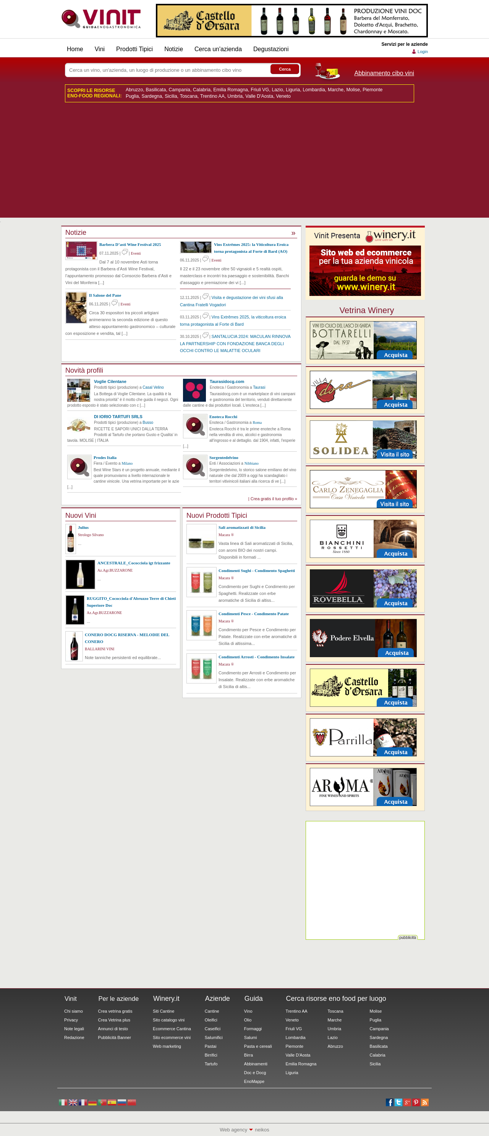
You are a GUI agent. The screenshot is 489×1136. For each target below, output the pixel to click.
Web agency (233, 1130)
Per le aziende (119, 998)
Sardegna (152, 96)
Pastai (211, 1046)
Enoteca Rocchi (223, 416)
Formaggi (253, 1028)
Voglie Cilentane (110, 381)
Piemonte (372, 89)
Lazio (277, 89)
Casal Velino (153, 387)
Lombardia (314, 89)
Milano (127, 463)
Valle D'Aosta (259, 96)
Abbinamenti (255, 1064)
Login (423, 51)
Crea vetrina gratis (115, 1011)
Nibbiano (251, 463)
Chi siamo (73, 1011)
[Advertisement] (244, 164)
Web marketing (167, 1046)
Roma (257, 422)
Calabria (201, 89)
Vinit (101, 19)
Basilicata (156, 89)
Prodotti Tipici (134, 49)
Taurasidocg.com (227, 381)
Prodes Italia (105, 457)
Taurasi (259, 387)
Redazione (74, 1037)
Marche (335, 89)
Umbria (235, 96)
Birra (248, 1055)
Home (75, 49)
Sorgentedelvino (223, 457)
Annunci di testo (113, 1028)
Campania (179, 89)
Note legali (74, 1028)
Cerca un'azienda (218, 49)
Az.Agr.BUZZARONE (115, 570)
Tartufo (211, 1064)
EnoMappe (254, 1081)
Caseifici (213, 1028)
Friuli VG (260, 89)
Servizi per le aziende (405, 44)
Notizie (173, 49)
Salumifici (214, 1037)
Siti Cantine (163, 1011)
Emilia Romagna (230, 89)
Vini (100, 49)
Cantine (212, 1011)
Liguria (293, 89)
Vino (248, 1011)
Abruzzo (134, 89)
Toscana (189, 96)
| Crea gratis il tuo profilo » (272, 498)
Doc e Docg (255, 1072)
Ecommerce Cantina (172, 1028)
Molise (353, 89)
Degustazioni (271, 49)
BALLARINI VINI (99, 649)
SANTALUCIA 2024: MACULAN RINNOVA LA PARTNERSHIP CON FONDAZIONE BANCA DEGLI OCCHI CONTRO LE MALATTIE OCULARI (235, 343)
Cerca (285, 69)
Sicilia (171, 96)
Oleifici (211, 1020)
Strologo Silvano (91, 535)
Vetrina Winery (366, 310)
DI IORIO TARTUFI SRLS (118, 416)
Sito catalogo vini (169, 1020)
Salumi (250, 1037)
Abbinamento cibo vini (384, 73)
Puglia (132, 96)
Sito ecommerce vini (172, 1037)
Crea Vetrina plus (114, 1020)
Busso (147, 422)
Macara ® (226, 535)
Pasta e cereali (258, 1046)
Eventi (136, 253)
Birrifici (211, 1055)
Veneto (283, 96)
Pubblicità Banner (114, 1037)
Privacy (71, 1020)
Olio (248, 1020)
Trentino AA (212, 96)
